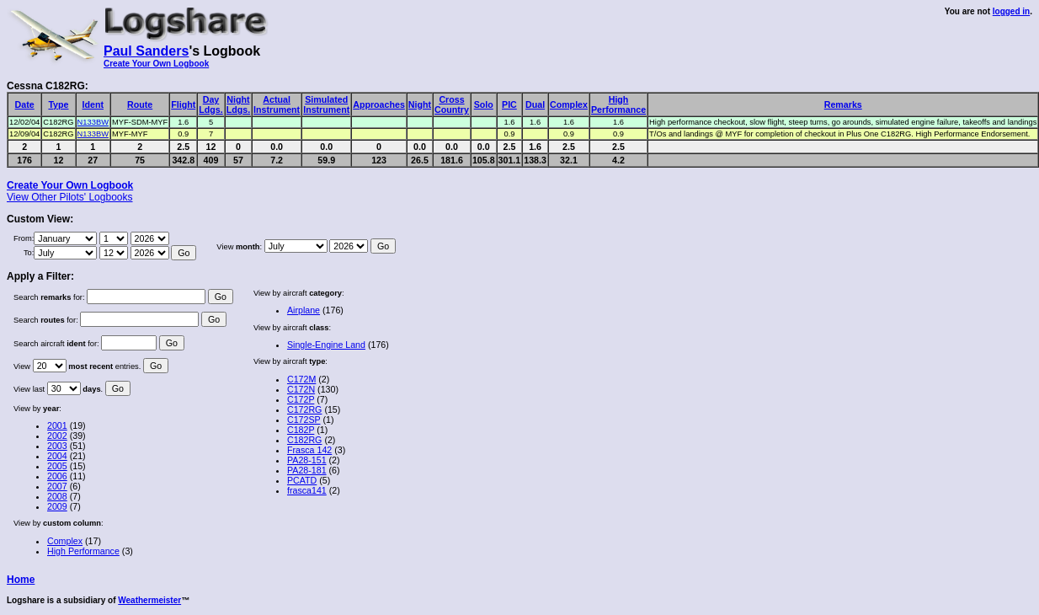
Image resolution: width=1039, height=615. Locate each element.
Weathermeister (149, 600)
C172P (300, 399)
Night (419, 104)
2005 (57, 466)
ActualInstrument (276, 104)
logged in (1011, 11)
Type (58, 104)
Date (25, 104)
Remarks (843, 104)
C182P (300, 430)
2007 (57, 486)
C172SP (304, 419)
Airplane (303, 310)
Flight (183, 104)
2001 (57, 425)
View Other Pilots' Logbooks (69, 197)
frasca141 (307, 490)
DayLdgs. (210, 104)
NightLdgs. (238, 104)
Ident (93, 104)
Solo (483, 104)
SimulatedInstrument (326, 104)
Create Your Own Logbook (156, 63)
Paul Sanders (146, 51)
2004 (57, 456)
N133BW (93, 122)
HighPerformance (618, 104)
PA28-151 (307, 460)
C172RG (304, 409)
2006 (57, 476)
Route (139, 104)
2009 (57, 506)
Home (21, 580)
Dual (535, 104)
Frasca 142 (309, 450)
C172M (301, 379)
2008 (57, 496)
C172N (301, 389)
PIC (509, 104)
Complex (569, 104)
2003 (57, 446)
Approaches (379, 104)
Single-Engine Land (326, 345)
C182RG (304, 440)
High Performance (83, 551)
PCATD (302, 480)
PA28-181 (307, 470)
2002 (57, 435)
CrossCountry (451, 104)
